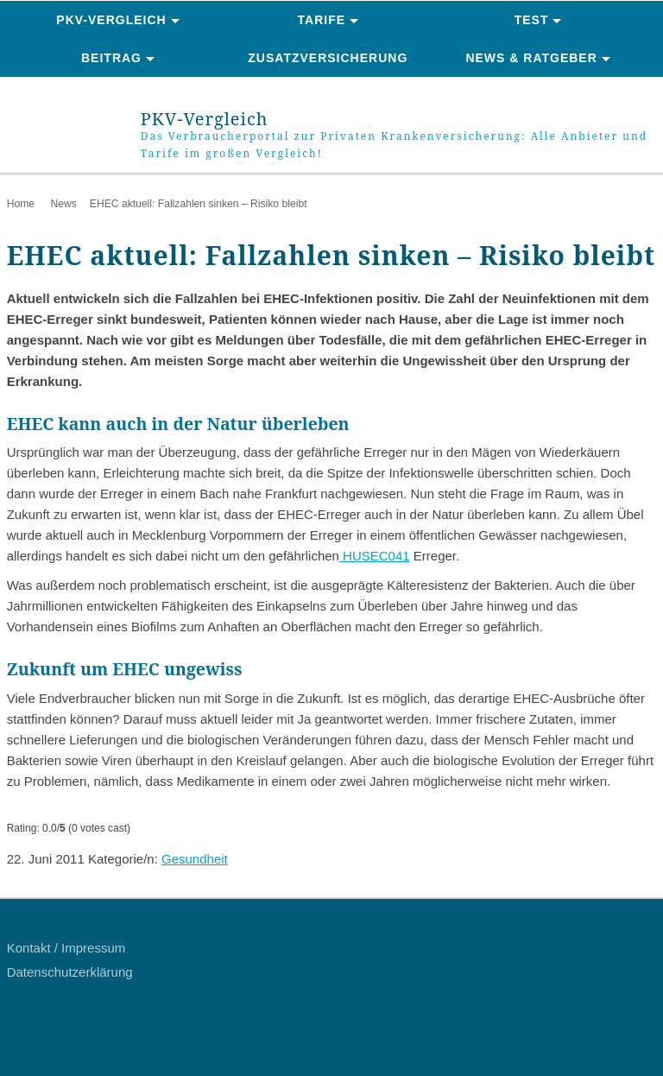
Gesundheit (194, 858)
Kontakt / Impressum (66, 947)
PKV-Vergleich (111, 20)
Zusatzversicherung (327, 58)
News (63, 204)
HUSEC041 (374, 555)
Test (532, 20)
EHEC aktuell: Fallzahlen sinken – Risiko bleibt (198, 204)
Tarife (322, 20)
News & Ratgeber (531, 58)
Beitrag (111, 58)
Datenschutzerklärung (70, 972)
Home (21, 204)
